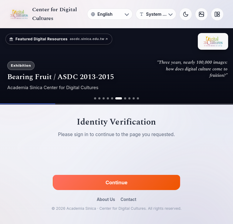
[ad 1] (95, 98)
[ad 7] (125, 98)
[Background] (201, 14)
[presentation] (116, 157)
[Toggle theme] (185, 14)
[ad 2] (99, 98)
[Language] (110, 14)
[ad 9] (134, 98)
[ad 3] (104, 98)
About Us (106, 199)
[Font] (156, 14)
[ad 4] (108, 98)
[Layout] (217, 14)
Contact (128, 199)
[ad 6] (118, 98)
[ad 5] (112, 98)
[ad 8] (129, 98)
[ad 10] (138, 98)
